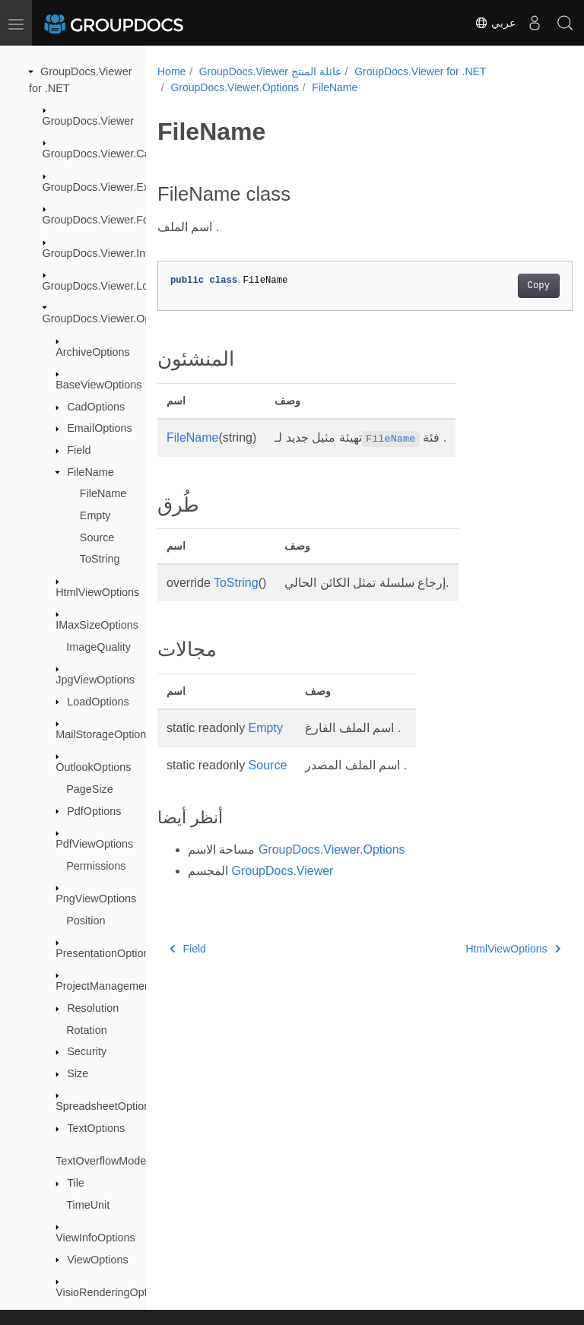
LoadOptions (98, 702)
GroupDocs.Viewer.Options (108, 318)
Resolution (93, 1008)
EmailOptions (99, 428)
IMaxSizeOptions (97, 625)
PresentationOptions (105, 953)
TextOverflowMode (101, 1161)
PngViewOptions (96, 898)
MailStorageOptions (103, 734)
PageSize (89, 789)
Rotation (86, 1030)
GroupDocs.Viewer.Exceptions (116, 187)
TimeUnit (88, 1205)
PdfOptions (94, 811)
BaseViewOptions (98, 385)
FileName (90, 472)
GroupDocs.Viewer (89, 121)
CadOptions (96, 407)
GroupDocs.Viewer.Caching (110, 153)
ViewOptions (98, 1260)
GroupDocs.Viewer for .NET (420, 71)
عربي (495, 23)
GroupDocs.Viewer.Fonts (103, 220)
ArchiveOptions (93, 352)
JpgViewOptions (95, 680)
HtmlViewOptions (97, 592)
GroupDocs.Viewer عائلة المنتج (270, 71)
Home (171, 71)
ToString (100, 559)
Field (78, 450)
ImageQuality (98, 647)
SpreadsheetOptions (105, 1106)
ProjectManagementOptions (123, 986)
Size (77, 1073)
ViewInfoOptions (95, 1237)
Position (85, 921)
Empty (95, 515)
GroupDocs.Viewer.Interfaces (114, 253)
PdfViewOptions (94, 844)
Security (86, 1051)
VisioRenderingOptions (111, 1292)
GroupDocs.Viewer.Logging (109, 286)
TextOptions (96, 1128)
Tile (75, 1183)
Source (97, 537)
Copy (509, 286)
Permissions (95, 866)
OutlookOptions (93, 767)
